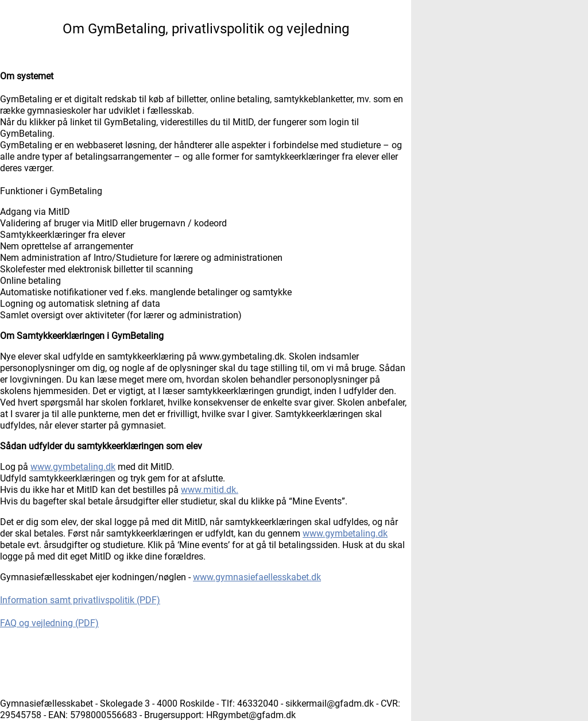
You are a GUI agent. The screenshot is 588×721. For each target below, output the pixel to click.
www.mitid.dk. (209, 489)
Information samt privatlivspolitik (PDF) (80, 600)
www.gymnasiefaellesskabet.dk (257, 577)
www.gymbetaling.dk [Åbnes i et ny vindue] (72, 466)
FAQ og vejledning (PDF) (49, 623)
